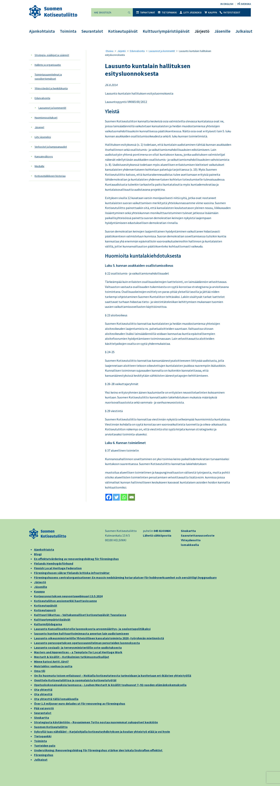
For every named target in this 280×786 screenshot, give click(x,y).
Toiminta (68, 31)
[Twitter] (116, 497)
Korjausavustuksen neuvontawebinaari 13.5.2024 (68, 596)
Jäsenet (39, 127)
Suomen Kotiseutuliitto (51, 727)
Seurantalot (92, 31)
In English (226, 4)
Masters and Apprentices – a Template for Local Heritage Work (78, 652)
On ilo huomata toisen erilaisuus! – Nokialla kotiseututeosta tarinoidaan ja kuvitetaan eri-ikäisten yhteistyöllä (112, 675)
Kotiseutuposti (45, 610)
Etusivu (109, 51)
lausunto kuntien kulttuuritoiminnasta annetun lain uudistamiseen (81, 633)
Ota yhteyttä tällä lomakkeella (56, 699)
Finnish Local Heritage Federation (58, 568)
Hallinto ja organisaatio (48, 65)
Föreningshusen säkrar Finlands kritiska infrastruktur (72, 573)
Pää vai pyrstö (44, 708)
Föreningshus (43, 755)
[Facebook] (108, 497)
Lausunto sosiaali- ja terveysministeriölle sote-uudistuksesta (78, 647)
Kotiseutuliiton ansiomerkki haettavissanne (65, 601)
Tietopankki (167, 12)
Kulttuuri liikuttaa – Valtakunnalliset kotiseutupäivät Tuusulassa (80, 615)
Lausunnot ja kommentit (52, 108)
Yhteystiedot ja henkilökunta (51, 88)
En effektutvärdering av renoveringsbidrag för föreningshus (76, 559)
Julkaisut (243, 31)
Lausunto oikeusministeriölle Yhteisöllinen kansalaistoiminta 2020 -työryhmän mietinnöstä (99, 638)
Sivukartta (188, 531)
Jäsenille (222, 31)
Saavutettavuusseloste (197, 535)
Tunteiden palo (44, 745)
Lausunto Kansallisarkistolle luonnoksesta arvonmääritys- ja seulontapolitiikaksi (92, 629)
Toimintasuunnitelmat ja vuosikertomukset (48, 76)
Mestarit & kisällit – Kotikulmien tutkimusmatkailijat (71, 657)
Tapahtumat (145, 12)
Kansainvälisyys (44, 156)
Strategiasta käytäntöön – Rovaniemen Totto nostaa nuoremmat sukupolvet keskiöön (96, 722)
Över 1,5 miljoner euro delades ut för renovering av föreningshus (79, 703)
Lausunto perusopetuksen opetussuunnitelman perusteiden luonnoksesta (87, 643)
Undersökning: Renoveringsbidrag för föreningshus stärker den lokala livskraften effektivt (98, 750)
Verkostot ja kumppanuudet (51, 146)
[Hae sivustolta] (108, 12)
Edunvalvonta (42, 98)
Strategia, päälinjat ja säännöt (52, 55)
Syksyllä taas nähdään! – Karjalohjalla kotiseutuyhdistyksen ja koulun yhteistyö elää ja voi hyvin (102, 731)
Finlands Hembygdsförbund (53, 563)
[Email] (131, 497)
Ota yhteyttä (43, 689)
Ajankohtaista (42, 31)
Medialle (39, 166)
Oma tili (39, 671)
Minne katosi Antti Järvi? (51, 661)
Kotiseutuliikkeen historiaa (50, 176)
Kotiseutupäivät (123, 31)
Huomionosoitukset (46, 117)
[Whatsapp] (124, 497)
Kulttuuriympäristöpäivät (166, 31)
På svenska (244, 4)
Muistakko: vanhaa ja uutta (53, 666)
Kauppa (210, 12)
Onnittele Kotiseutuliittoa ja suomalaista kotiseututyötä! (75, 680)
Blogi (38, 554)
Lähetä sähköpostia (157, 535)
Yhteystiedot (230, 12)
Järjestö (202, 31)
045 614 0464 (162, 531)
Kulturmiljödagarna (48, 624)
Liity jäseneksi (191, 12)
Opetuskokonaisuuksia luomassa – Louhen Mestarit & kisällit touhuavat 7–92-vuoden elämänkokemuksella (110, 685)
